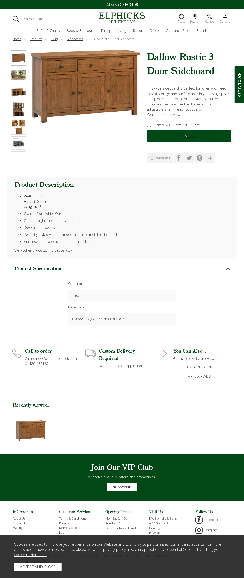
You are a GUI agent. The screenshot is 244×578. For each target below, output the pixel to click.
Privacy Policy (68, 523)
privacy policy (114, 549)
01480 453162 (129, 4)
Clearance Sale (177, 30)
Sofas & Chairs (48, 30)
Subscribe (122, 487)
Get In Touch (239, 84)
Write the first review (163, 114)
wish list (163, 157)
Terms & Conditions (72, 518)
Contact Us (20, 523)
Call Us (189, 136)
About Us (19, 518)
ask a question (199, 367)
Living (122, 30)
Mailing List (20, 528)
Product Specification (37, 268)
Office (154, 30)
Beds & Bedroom (80, 30)
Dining (106, 30)
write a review (199, 376)
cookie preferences (30, 554)
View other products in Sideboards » (43, 250)
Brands (202, 30)
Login (63, 532)
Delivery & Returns (72, 528)
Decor (138, 30)
